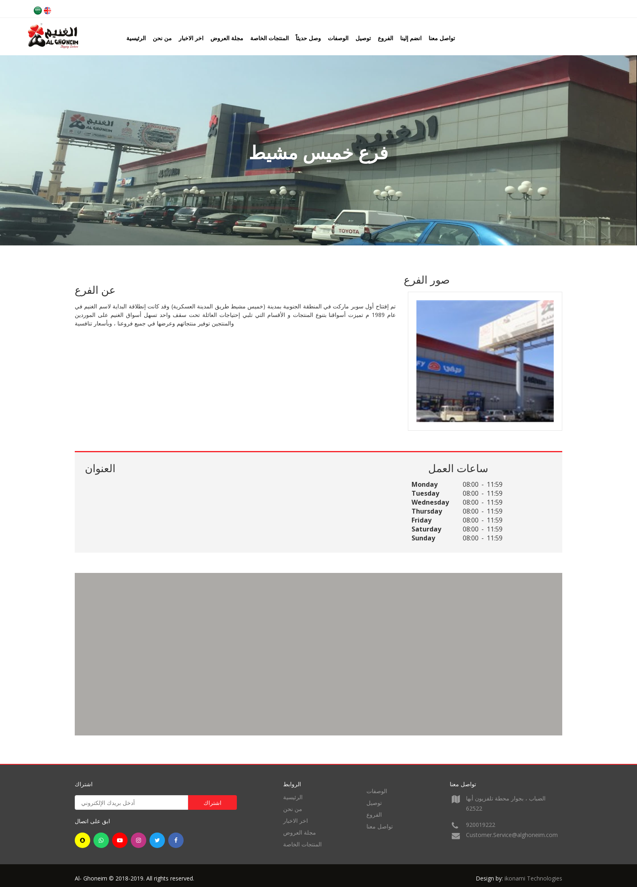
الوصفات (338, 38)
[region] (318, 654)
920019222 (480, 824)
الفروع (385, 38)
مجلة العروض (226, 38)
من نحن (162, 38)
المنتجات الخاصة (269, 38)
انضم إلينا (411, 38)
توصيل (363, 38)
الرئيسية (136, 38)
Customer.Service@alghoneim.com (512, 835)
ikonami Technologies (533, 878)
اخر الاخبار (191, 38)
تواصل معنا (442, 38)
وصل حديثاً (308, 38)
